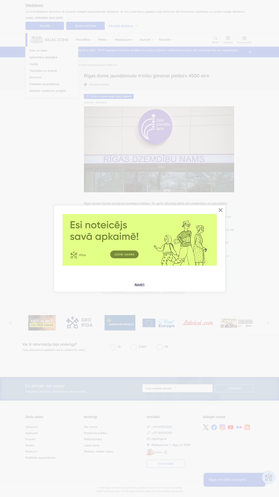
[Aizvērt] (220, 210)
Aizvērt (139, 284)
